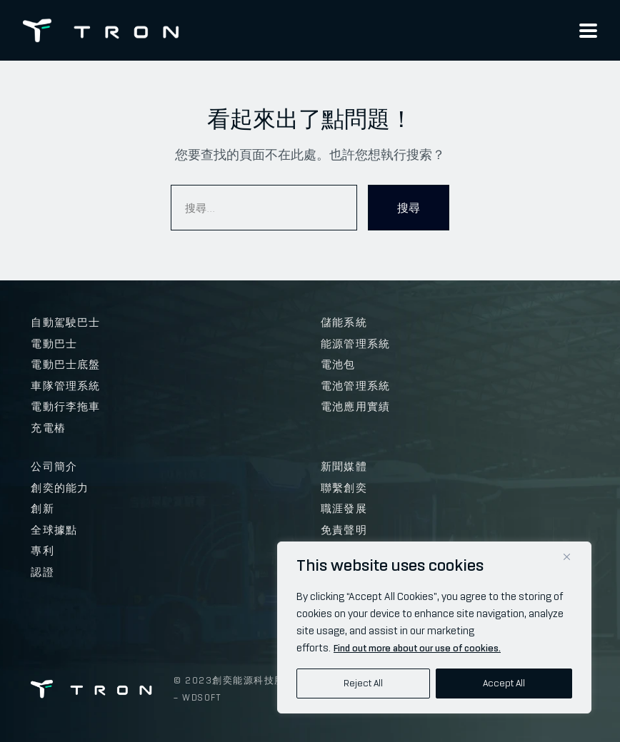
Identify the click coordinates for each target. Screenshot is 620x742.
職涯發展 (344, 508)
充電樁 (48, 428)
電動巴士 (54, 343)
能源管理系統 (355, 343)
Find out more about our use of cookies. (417, 648)
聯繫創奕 (344, 488)
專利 (42, 550)
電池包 (338, 364)
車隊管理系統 (65, 386)
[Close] (567, 557)
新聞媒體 (344, 466)
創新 (42, 508)
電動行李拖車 (65, 406)
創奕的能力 (60, 488)
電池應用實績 (355, 406)
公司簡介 (54, 466)
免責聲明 (344, 530)
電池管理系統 (355, 386)
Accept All (504, 683)
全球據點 (54, 530)
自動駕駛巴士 (65, 322)
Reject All (363, 683)
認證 (42, 572)
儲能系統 (344, 322)
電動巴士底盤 (65, 364)
